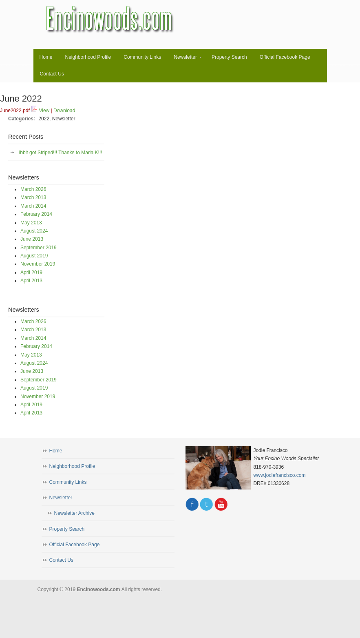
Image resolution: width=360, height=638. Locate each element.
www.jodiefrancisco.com (279, 475)
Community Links (68, 482)
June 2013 (31, 239)
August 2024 (34, 231)
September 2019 (38, 247)
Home (55, 451)
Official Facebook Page (74, 544)
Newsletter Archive (74, 513)
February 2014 (36, 214)
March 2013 (33, 197)
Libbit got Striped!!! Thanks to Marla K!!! (59, 152)
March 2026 (33, 189)
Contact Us (61, 560)
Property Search (67, 529)
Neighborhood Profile (72, 466)
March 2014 (33, 206)
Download (64, 110)
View (44, 110)
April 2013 (31, 281)
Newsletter (61, 498)
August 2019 (34, 256)
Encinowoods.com (110, 19)
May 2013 (31, 223)
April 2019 (31, 272)
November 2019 (37, 264)
